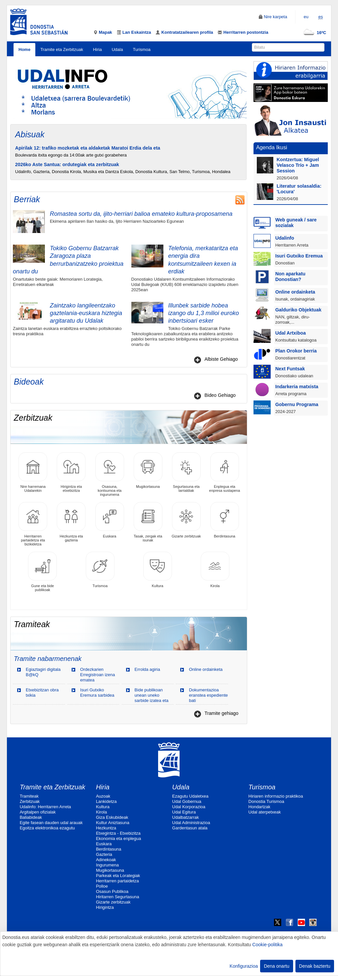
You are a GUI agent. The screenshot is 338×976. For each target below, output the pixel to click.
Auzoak (103, 796)
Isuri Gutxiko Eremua (299, 255)
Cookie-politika (267, 944)
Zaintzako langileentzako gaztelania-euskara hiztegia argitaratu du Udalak (86, 313)
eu (306, 16)
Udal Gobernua (186, 801)
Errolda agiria (147, 669)
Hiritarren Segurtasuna (117, 896)
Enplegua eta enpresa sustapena (224, 472)
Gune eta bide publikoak (42, 572)
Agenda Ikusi (271, 147)
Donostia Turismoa (266, 801)
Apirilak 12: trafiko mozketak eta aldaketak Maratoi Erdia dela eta (87, 148)
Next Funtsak (290, 368)
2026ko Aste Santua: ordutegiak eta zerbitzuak (67, 164)
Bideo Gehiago (220, 395)
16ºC (313, 32)
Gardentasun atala (190, 827)
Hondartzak (259, 806)
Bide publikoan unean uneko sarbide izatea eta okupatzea (152, 697)
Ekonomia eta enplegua (118, 838)
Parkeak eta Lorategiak (118, 875)
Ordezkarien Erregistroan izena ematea (97, 674)
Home (24, 49)
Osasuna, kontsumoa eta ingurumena (109, 474)
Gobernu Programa (296, 404)
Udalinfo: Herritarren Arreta (45, 806)
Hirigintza (105, 907)
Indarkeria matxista (296, 386)
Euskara (109, 520)
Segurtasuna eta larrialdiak (186, 472)
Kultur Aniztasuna (112, 822)
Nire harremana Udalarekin (32, 472)
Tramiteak (29, 796)
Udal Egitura (184, 812)
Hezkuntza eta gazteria (71, 522)
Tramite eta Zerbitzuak (61, 49)
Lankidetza (106, 801)
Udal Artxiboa (290, 333)
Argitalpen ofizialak (38, 812)
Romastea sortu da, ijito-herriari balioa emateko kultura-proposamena (141, 213)
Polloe (102, 886)
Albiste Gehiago (221, 359)
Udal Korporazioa (188, 806)
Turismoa (142, 49)
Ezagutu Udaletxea (190, 796)
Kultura (157, 570)
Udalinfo (284, 238)
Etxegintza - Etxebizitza (118, 833)
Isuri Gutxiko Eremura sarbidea (97, 692)
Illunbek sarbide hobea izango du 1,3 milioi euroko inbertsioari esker (203, 313)
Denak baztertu (314, 966)
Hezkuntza (106, 827)
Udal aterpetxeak (265, 812)
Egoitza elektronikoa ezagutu (47, 827)
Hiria (97, 49)
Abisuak (30, 134)
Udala (117, 49)
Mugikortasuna (148, 470)
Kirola (215, 570)
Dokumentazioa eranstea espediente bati (208, 695)
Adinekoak (106, 859)
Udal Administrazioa (191, 822)
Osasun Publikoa (112, 891)
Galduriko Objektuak (298, 309)
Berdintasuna (224, 520)
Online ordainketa (205, 669)
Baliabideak (31, 817)
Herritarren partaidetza (117, 880)
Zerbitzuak (30, 801)
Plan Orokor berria (296, 350)
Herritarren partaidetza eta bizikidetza (32, 524)
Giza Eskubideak (112, 817)
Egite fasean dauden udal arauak (51, 822)
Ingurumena (107, 864)
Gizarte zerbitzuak (186, 520)
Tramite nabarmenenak (48, 658)
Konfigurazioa (244, 966)
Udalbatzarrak (185, 817)
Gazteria (104, 854)
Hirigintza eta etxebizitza (71, 472)
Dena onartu (276, 966)
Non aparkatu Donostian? (290, 276)
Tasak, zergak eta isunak (148, 522)
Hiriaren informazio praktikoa (276, 796)
